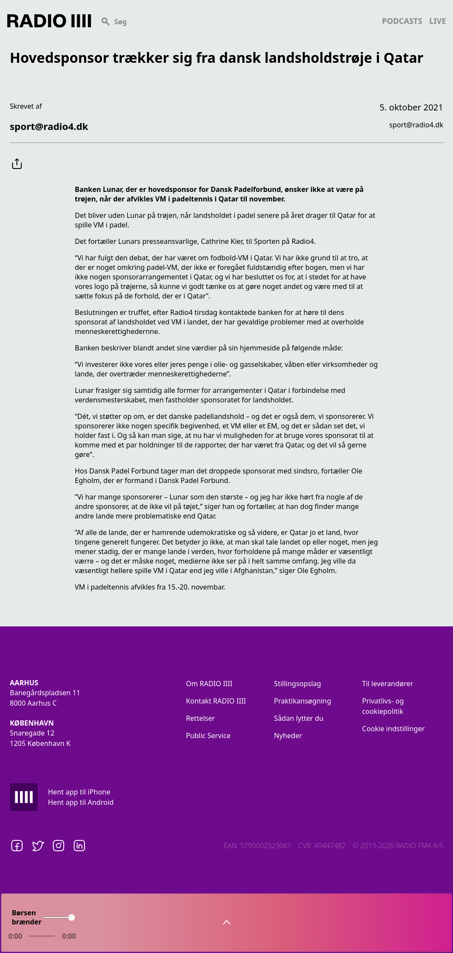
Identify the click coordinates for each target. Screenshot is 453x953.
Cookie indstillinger (393, 728)
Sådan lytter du (298, 718)
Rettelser (200, 718)
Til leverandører (387, 683)
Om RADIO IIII (209, 683)
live (437, 21)
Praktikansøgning (302, 701)
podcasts (402, 21)
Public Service (208, 735)
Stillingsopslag (297, 683)
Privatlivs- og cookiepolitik (383, 706)
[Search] (236, 21)
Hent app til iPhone (79, 792)
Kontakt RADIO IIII (216, 701)
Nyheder (288, 735)
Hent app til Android (81, 802)
